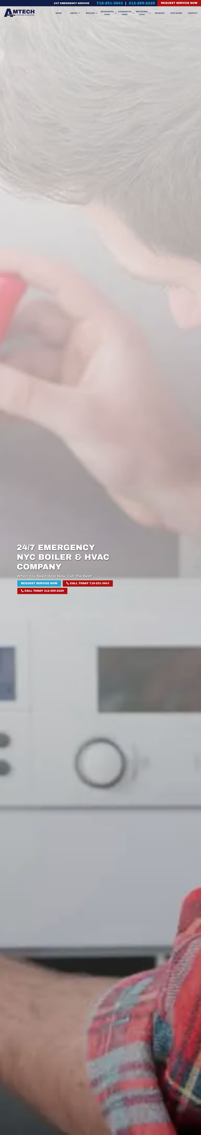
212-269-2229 (142, 3)
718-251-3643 (110, 3)
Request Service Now (179, 3)
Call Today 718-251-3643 (87, 583)
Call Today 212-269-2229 (42, 590)
